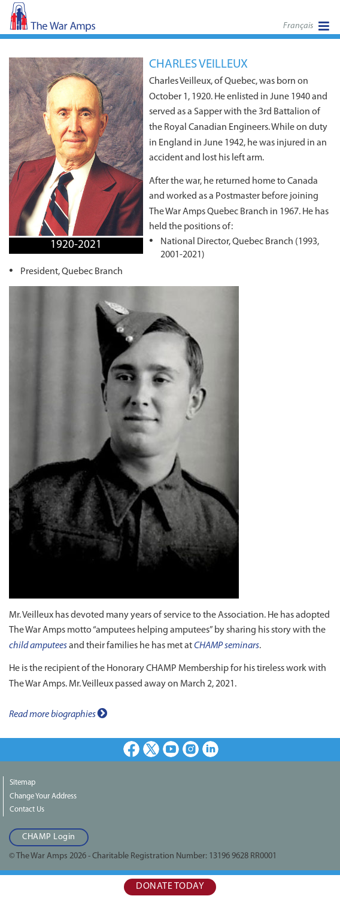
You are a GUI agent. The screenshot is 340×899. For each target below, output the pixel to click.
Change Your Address (43, 796)
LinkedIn (210, 749)
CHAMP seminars (226, 646)
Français (298, 26)
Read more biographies (58, 713)
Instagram (191, 749)
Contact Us (27, 809)
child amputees (38, 646)
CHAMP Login (48, 837)
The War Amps (72, 20)
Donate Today (170, 886)
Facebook (131, 749)
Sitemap (22, 782)
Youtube (171, 749)
